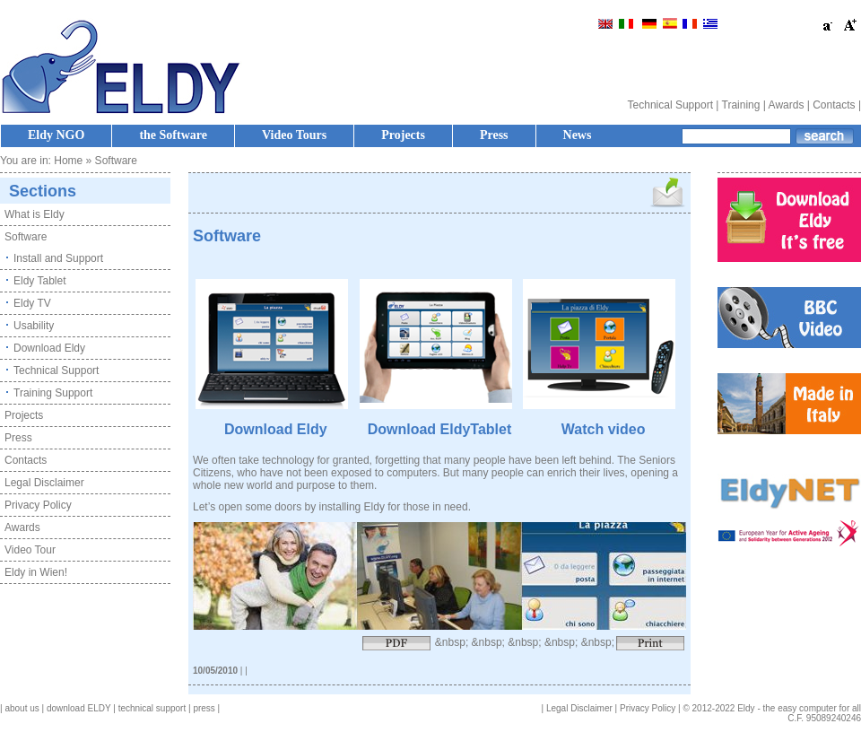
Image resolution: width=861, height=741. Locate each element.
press (203, 708)
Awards (786, 105)
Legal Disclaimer (44, 482)
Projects (403, 135)
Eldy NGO (56, 135)
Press (494, 135)
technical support (152, 708)
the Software (173, 135)
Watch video (603, 429)
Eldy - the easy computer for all (799, 708)
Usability (33, 325)
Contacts (834, 105)
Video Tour (30, 550)
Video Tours (294, 135)
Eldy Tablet (39, 281)
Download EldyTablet (440, 429)
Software (25, 237)
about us (21, 708)
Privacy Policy (38, 505)
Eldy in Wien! (35, 572)
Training (741, 105)
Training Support (52, 393)
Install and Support (58, 258)
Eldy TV (32, 303)
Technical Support (670, 105)
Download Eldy (49, 348)
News (577, 135)
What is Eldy (34, 214)
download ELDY (79, 708)
